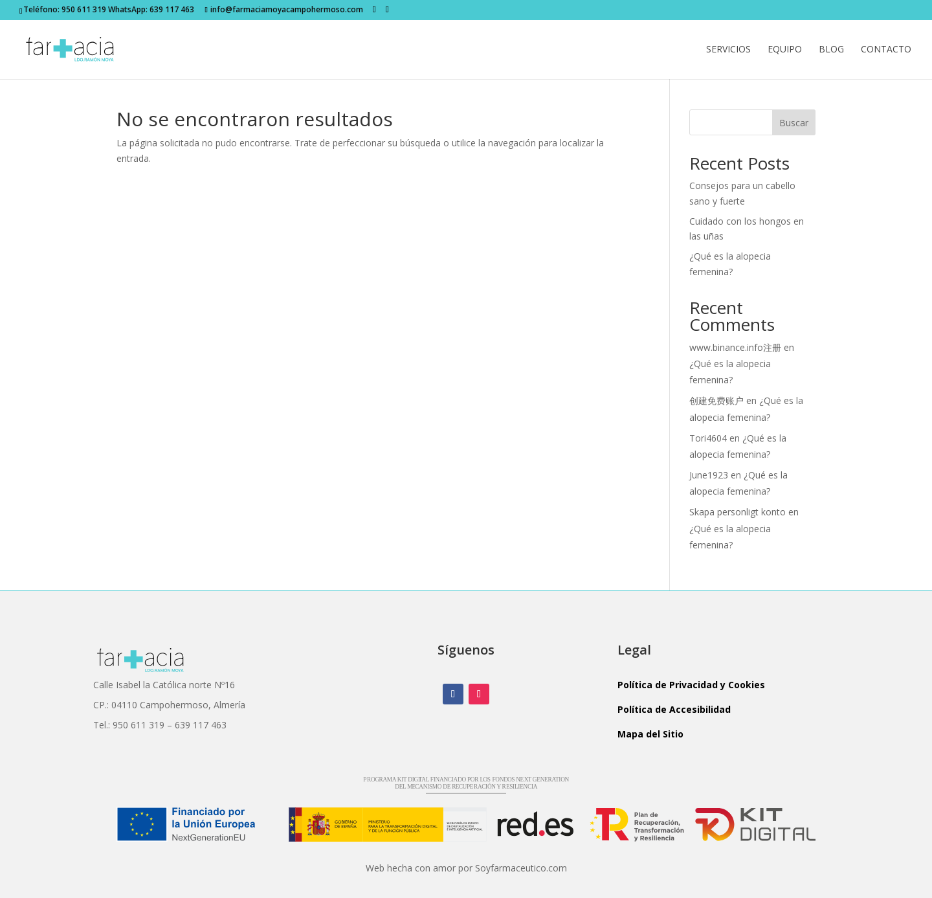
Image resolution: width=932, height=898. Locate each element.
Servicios (728, 50)
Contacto (886, 50)
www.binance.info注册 (735, 347)
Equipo (785, 50)
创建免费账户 (716, 400)
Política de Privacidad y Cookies (691, 685)
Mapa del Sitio (650, 734)
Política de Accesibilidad (674, 709)
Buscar (793, 123)
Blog (831, 50)
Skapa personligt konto (737, 512)
